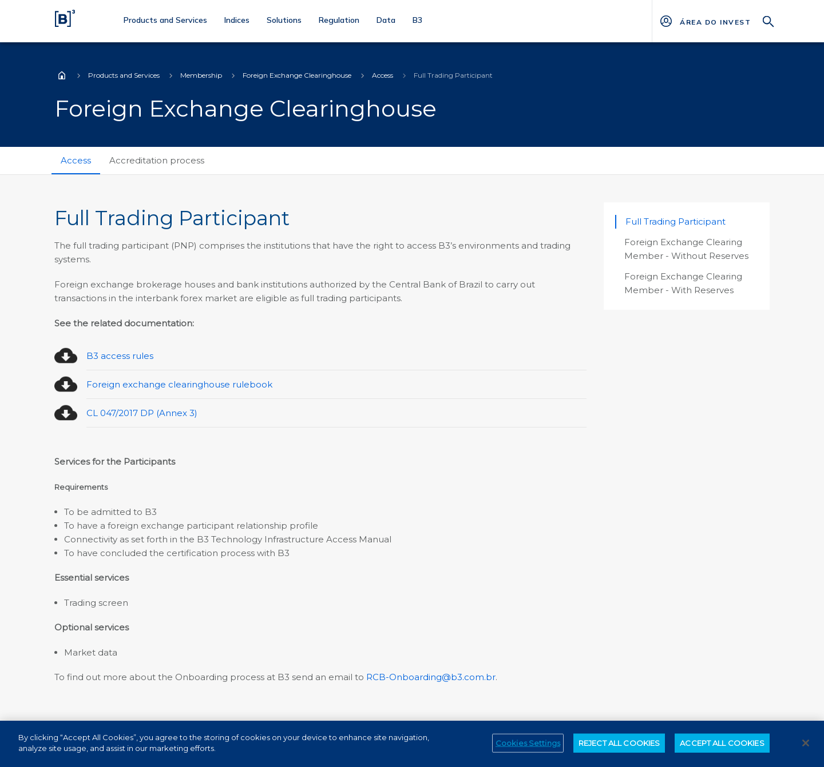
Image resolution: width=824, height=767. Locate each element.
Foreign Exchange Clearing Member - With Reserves (683, 283)
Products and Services (124, 75)
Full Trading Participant (675, 221)
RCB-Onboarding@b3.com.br (431, 677)
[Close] (805, 748)
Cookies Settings (528, 748)
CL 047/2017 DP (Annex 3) (141, 413)
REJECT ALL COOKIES (619, 748)
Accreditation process (156, 160)
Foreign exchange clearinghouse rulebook (179, 384)
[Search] (768, 20)
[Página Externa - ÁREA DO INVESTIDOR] (715, 21)
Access (382, 75)
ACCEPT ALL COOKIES (722, 748)
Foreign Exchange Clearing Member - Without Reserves (686, 249)
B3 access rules (119, 355)
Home (62, 75)
